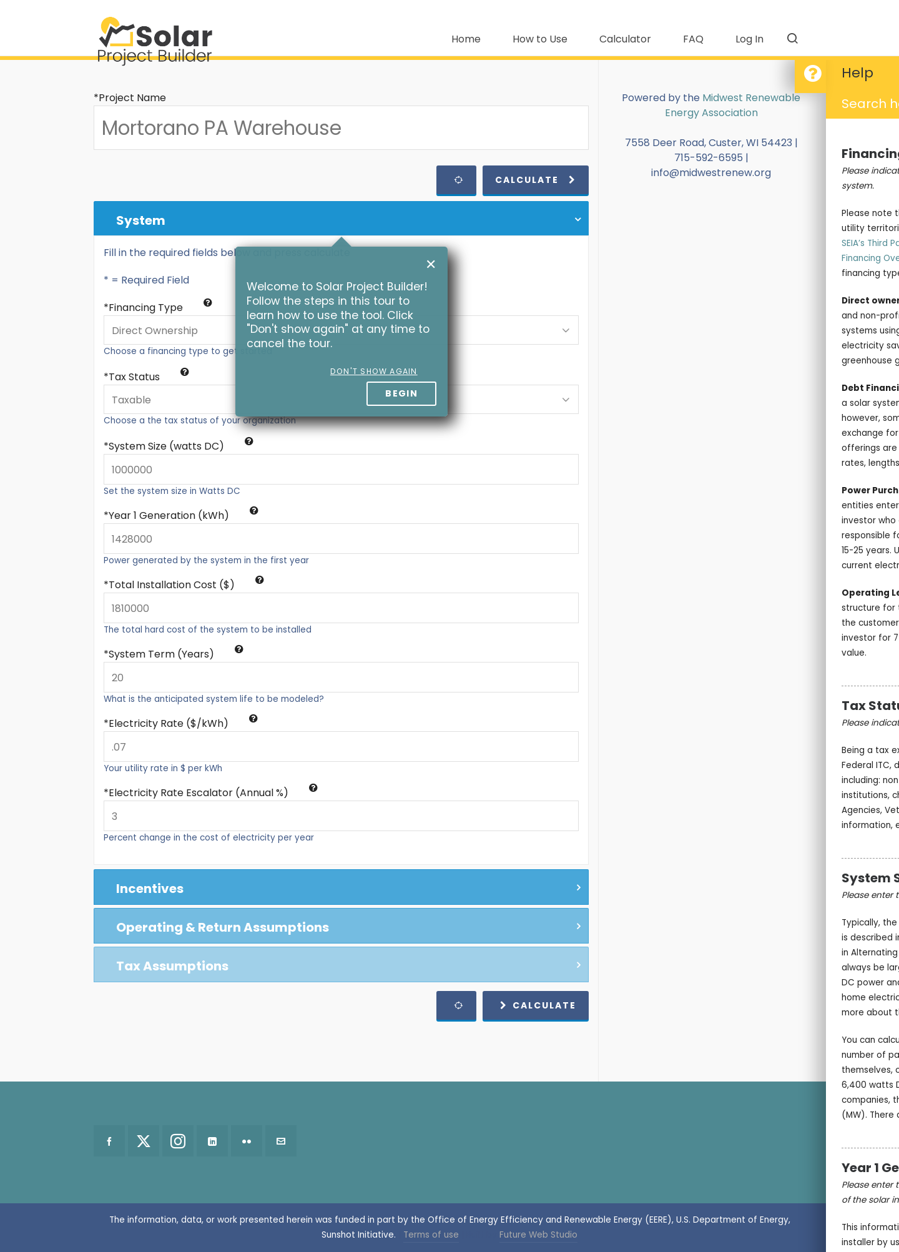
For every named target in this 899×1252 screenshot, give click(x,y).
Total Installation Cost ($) (186, 585)
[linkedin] (212, 1140)
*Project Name (130, 98)
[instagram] (178, 1140)
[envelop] (281, 1140)
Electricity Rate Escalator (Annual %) (213, 793)
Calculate (535, 180)
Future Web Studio (538, 1235)
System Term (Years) (176, 654)
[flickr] (246, 1140)
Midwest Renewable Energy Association (733, 105)
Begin (401, 393)
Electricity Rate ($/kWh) (183, 723)
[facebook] (109, 1140)
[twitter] (143, 1140)
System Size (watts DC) (181, 446)
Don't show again (374, 371)
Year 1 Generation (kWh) (183, 515)
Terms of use (431, 1235)
